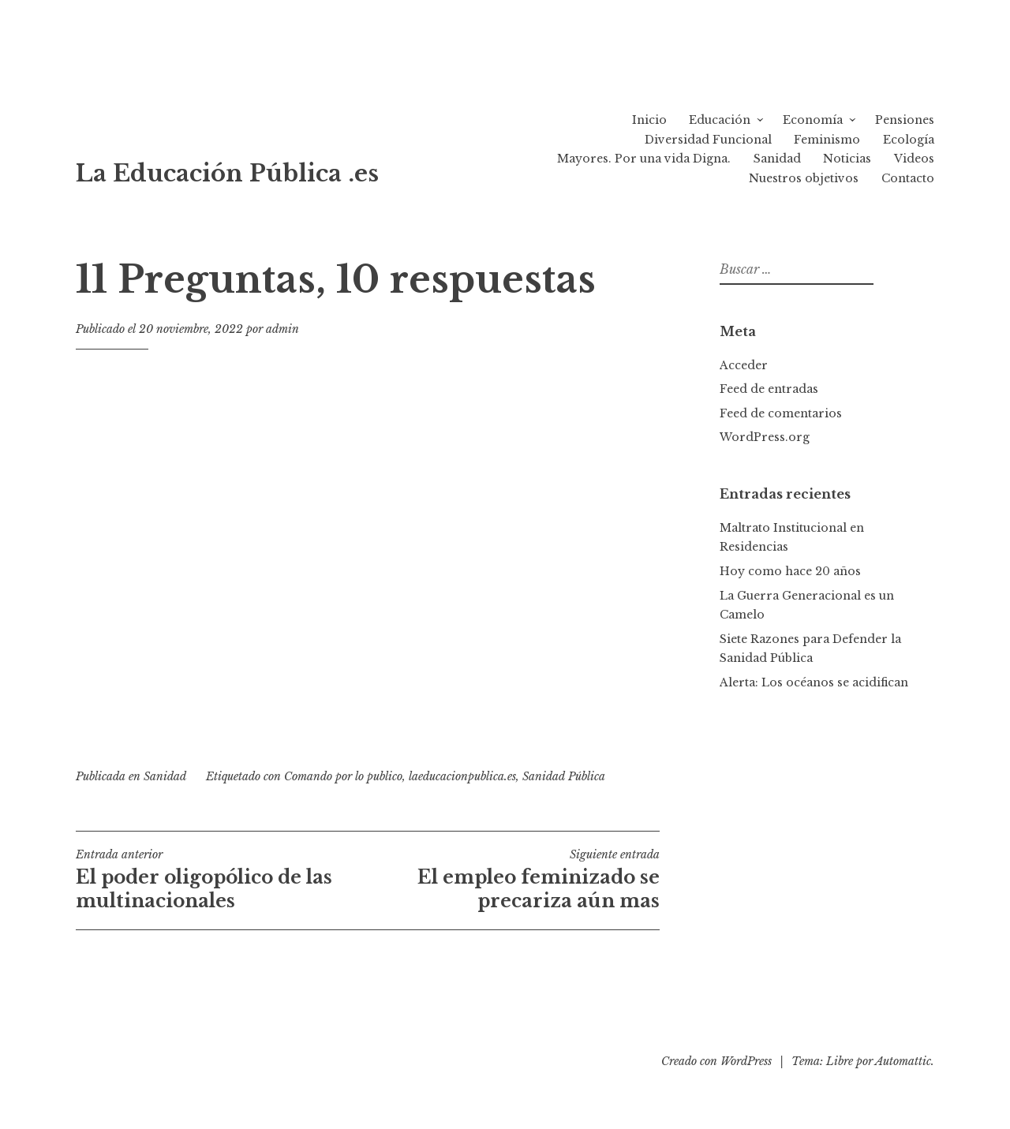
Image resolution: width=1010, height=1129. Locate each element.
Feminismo (827, 140)
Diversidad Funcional (708, 140)
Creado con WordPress (716, 1061)
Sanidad (777, 158)
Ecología (908, 140)
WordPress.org (765, 437)
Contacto (907, 178)
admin (282, 329)
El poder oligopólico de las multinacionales (222, 879)
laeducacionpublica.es (462, 776)
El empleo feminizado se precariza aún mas (514, 879)
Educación (719, 120)
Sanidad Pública (563, 776)
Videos (914, 158)
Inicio (649, 120)
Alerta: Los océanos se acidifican (814, 682)
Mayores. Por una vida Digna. (644, 158)
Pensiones (904, 120)
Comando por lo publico (343, 776)
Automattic (903, 1061)
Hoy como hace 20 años (790, 571)
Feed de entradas (769, 389)
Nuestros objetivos (803, 178)
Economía (813, 120)
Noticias (847, 158)
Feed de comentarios (781, 413)
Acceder (744, 365)
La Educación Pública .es (227, 173)
